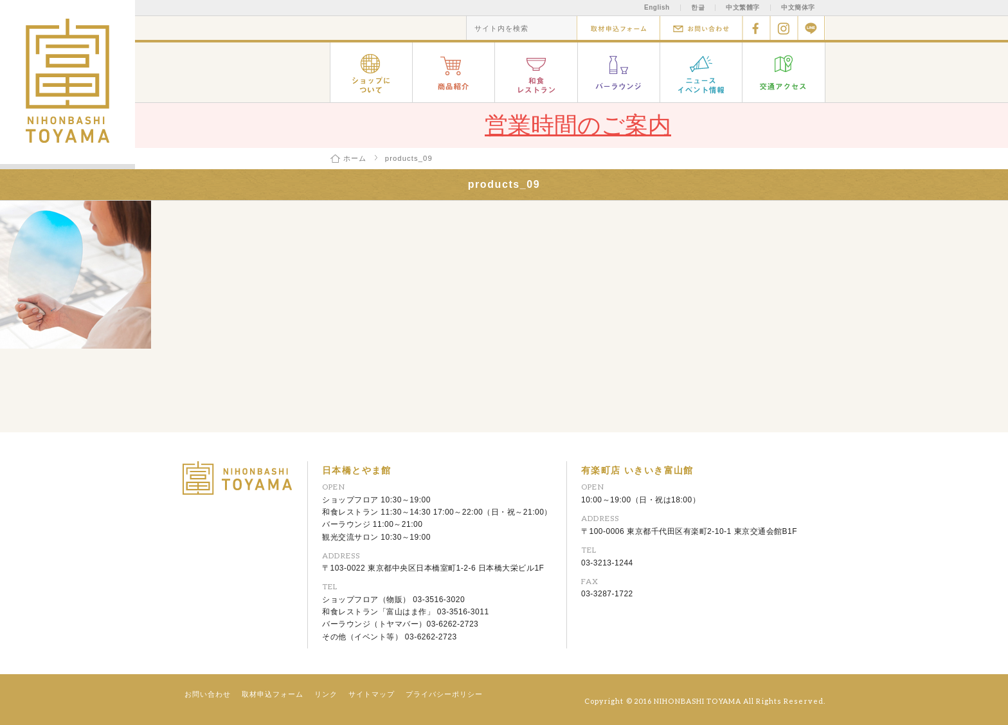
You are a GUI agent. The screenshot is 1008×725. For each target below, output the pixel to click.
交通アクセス (783, 72)
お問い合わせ (701, 28)
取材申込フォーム (618, 28)
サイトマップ (371, 694)
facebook (756, 28)
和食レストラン (536, 72)
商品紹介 (454, 72)
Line (811, 28)
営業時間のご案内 (578, 125)
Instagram (784, 28)
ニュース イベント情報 (701, 72)
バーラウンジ (619, 72)
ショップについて (371, 72)
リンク (326, 694)
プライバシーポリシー (444, 694)
